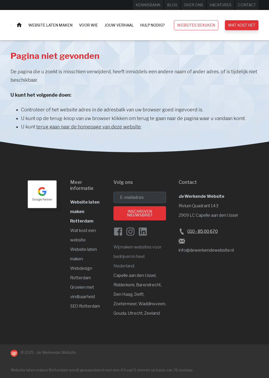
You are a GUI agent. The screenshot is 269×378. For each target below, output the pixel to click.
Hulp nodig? (152, 25)
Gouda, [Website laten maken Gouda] (120, 313)
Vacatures (220, 5)
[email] (139, 197)
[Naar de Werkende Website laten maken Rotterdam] (14, 353)
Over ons (193, 5)
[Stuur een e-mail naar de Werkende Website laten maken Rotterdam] (182, 241)
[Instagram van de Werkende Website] (130, 231)
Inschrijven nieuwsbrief (140, 213)
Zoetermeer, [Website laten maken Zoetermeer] (125, 303)
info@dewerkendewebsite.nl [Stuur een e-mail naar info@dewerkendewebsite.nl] (206, 250)
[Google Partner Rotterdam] (42, 194)
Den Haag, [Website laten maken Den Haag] (123, 294)
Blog (172, 5)
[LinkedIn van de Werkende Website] (142, 231)
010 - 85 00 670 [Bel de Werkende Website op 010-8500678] (202, 231)
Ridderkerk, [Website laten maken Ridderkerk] (124, 284)
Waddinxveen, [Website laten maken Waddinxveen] (152, 303)
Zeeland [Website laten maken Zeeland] (152, 313)
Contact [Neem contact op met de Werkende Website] (247, 5)
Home (19, 25)
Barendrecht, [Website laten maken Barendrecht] (149, 284)
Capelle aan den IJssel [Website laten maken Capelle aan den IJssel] (134, 275)
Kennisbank (148, 5)
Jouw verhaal (119, 25)
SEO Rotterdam (85, 306)
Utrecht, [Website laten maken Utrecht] (136, 313)
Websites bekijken (196, 25)
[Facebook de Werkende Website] (118, 231)
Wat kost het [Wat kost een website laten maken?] (241, 25)
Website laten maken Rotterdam (39, 370)
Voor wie (88, 25)
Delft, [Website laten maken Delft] (139, 294)
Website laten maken (50, 25)
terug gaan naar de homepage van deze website (88, 127)
